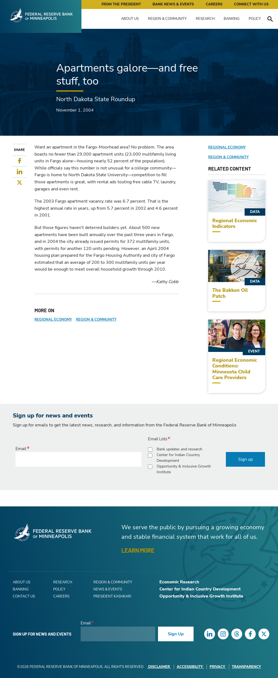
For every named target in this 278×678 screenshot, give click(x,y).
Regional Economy (53, 319)
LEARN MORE (137, 550)
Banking (231, 18)
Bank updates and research (179, 449)
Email (20, 449)
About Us (130, 18)
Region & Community (167, 18)
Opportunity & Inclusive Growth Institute (184, 469)
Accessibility (190, 666)
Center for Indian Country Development (178, 457)
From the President (121, 4)
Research (205, 18)
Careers (214, 4)
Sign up (245, 459)
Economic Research (179, 582)
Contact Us (24, 596)
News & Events (107, 589)
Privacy (218, 666)
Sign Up (176, 634)
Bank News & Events (173, 4)
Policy (255, 18)
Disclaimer (159, 666)
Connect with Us (251, 4)
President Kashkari (112, 596)
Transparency (246, 666)
